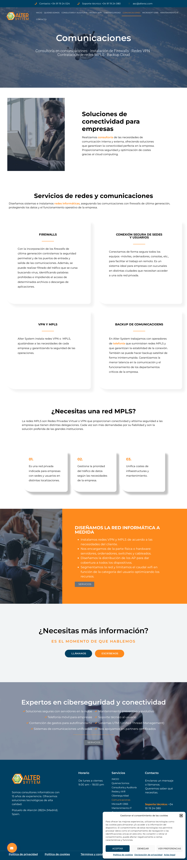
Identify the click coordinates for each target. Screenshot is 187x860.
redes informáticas (67, 203)
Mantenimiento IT (169, 13)
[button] (181, 815)
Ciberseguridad (112, 13)
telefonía (119, 343)
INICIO (39, 13)
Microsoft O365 (150, 13)
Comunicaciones (131, 13)
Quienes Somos (51, 13)
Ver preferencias (169, 848)
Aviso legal (169, 854)
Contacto (41, 19)
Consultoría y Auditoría (74, 13)
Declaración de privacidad (148, 854)
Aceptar (117, 848)
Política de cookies (123, 854)
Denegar (143, 848)
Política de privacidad (23, 854)
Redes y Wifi (95, 13)
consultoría (105, 137)
